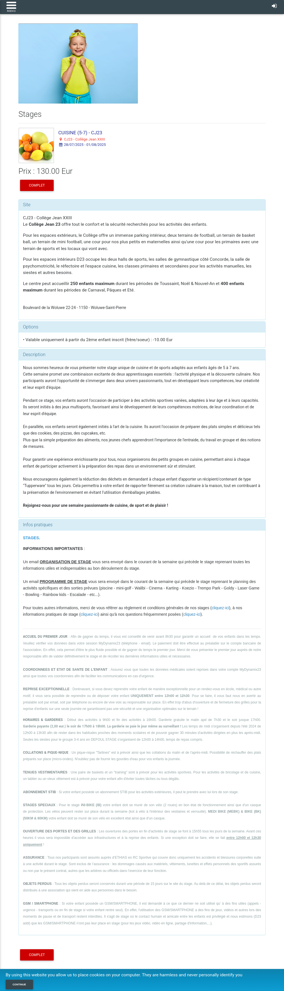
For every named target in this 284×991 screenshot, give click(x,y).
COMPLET (37, 185)
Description (34, 354)
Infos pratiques (38, 524)
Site (27, 204)
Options (30, 327)
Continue (20, 984)
